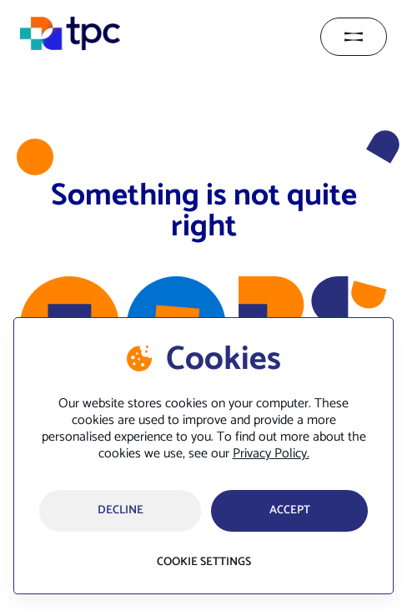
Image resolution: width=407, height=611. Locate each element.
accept (289, 510)
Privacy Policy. (271, 453)
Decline (120, 510)
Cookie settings (204, 562)
